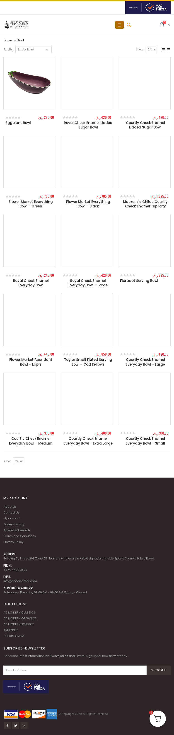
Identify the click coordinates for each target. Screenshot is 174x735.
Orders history (13, 524)
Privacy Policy (13, 542)
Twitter (15, 725)
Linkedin (24, 725)
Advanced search (16, 530)
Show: (140, 49)
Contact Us (11, 512)
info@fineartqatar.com (20, 581)
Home (8, 40)
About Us (10, 506)
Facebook (7, 725)
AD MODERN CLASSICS (19, 612)
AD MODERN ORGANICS (20, 618)
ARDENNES (10, 630)
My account (11, 518)
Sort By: (8, 49)
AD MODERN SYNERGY (18, 624)
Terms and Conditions (19, 536)
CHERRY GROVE (14, 636)
